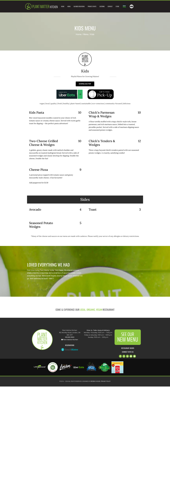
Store (117, 6)
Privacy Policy (106, 381)
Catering (102, 6)
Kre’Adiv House (95, 381)
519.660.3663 (69, 337)
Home (62, 6)
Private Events (92, 6)
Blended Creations (79, 6)
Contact (110, 6)
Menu (69, 6)
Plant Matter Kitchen (69, 340)
